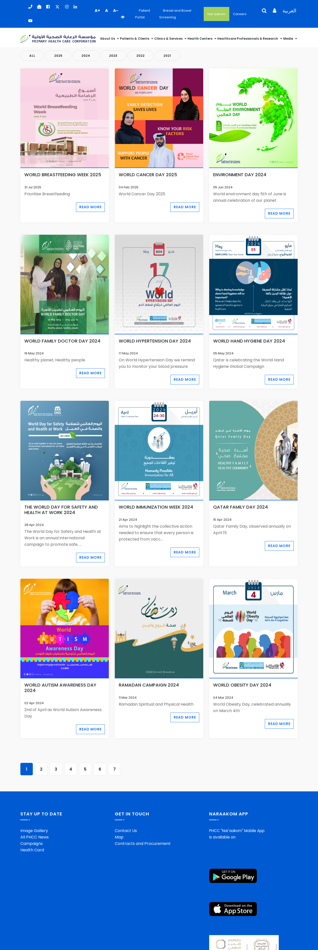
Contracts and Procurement (143, 843)
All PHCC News (34, 837)
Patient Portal (142, 14)
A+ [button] (97, 10)
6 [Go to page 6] (100, 769)
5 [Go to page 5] (85, 769)
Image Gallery (34, 831)
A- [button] (115, 10)
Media (288, 38)
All (32, 56)
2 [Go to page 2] (41, 769)
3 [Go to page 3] (56, 769)
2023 (113, 56)
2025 (58, 56)
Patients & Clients (135, 38)
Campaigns (31, 843)
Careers (239, 14)
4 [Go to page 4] (70, 769)
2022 (140, 56)
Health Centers (200, 38)
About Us (108, 38)
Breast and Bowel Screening (175, 14)
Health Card (32, 850)
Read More (90, 206)
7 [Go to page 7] (114, 769)
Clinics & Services (168, 38)
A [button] (106, 10)
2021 (167, 56)
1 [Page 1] (26, 769)
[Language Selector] (262, 14)
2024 (85, 56)
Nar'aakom (216, 14)
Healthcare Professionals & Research (248, 38)
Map (119, 837)
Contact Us (126, 831)
